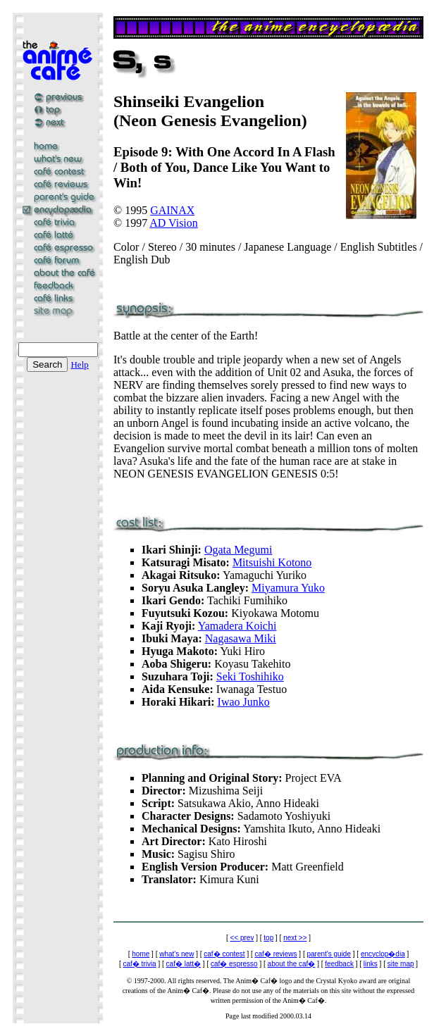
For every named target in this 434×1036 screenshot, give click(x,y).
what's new (176, 954)
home (140, 954)
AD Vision (173, 223)
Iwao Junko (244, 702)
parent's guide (328, 954)
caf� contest (224, 954)
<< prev (242, 938)
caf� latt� (183, 964)
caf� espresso (234, 964)
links (371, 964)
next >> (294, 938)
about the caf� (292, 964)
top (268, 938)
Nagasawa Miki (240, 638)
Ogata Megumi (238, 550)
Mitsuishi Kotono (271, 562)
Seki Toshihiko (250, 676)
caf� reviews (276, 954)
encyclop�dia (383, 954)
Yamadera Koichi (237, 626)
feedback (339, 964)
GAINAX (172, 210)
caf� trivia (139, 964)
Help (79, 364)
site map (401, 964)
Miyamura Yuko (288, 588)
